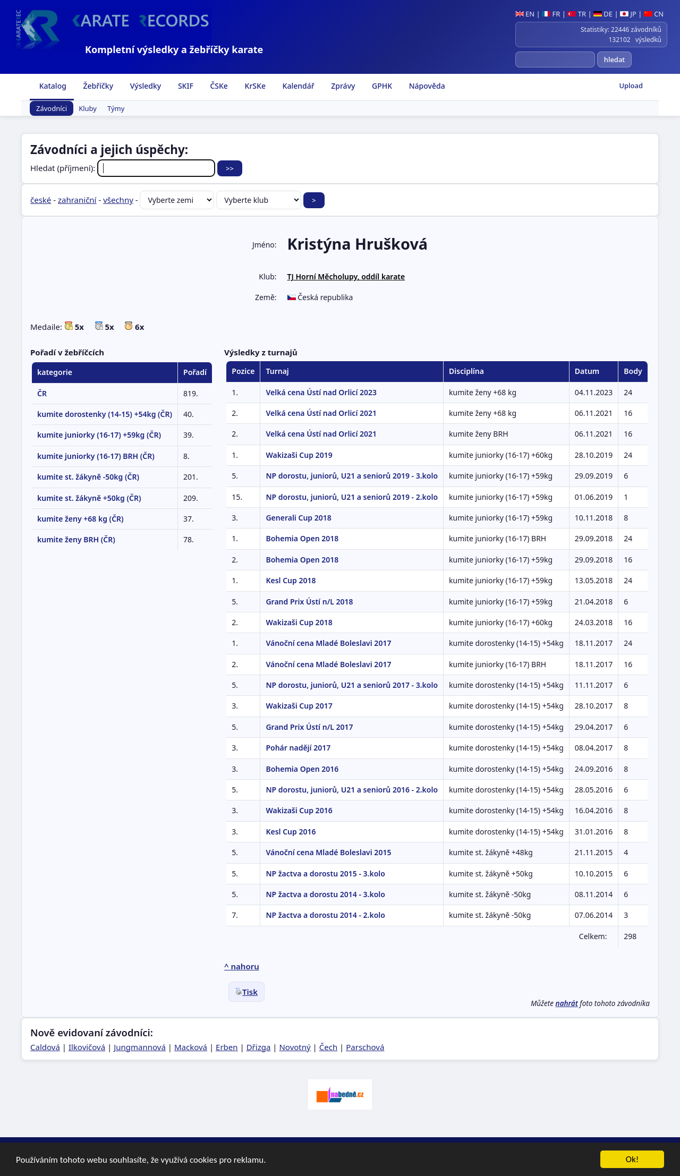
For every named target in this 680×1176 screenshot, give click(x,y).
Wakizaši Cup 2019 (299, 455)
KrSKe (254, 86)
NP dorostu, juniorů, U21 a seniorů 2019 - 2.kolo (352, 497)
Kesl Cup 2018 (291, 580)
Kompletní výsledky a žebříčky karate (174, 49)
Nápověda (426, 86)
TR (576, 14)
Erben (227, 1047)
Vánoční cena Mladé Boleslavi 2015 (328, 852)
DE (603, 14)
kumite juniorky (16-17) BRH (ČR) (96, 456)
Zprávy (342, 86)
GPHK (381, 86)
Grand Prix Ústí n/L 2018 (309, 601)
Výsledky (144, 86)
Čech (328, 1047)
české (40, 199)
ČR (42, 393)
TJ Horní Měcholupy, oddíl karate (346, 276)
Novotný (294, 1047)
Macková (190, 1047)
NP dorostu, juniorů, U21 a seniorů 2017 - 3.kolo (352, 685)
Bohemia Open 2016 (302, 769)
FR (551, 14)
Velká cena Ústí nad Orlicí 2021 (321, 413)
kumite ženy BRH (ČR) (76, 539)
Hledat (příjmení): (123, 168)
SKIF (184, 86)
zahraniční (77, 199)
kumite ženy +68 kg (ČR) (80, 519)
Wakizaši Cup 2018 (299, 622)
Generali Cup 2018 (298, 518)
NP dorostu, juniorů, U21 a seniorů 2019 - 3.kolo (352, 476)
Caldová (45, 1047)
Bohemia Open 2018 (302, 538)
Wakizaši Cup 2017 (299, 706)
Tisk (246, 991)
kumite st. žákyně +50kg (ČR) (89, 498)
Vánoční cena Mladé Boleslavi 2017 (328, 643)
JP (628, 14)
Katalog (51, 86)
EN (525, 14)
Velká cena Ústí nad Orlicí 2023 (321, 392)
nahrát (567, 1003)
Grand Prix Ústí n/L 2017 (309, 727)
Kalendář (297, 86)
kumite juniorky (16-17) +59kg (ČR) (99, 435)
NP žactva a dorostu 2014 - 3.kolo (325, 894)
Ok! (632, 1160)
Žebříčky (97, 86)
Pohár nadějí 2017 (298, 748)
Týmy (115, 108)
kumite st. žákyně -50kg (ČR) (88, 477)
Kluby (88, 108)
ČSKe (218, 86)
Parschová (365, 1047)
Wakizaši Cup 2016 (299, 810)
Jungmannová (140, 1047)
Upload (631, 85)
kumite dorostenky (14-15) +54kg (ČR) (104, 414)
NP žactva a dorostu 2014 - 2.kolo (325, 915)
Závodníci (51, 108)
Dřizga (258, 1047)
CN (654, 14)
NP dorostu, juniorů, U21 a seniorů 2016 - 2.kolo (352, 790)
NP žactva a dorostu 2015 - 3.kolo (325, 873)
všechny (118, 199)
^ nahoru (241, 966)
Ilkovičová (87, 1047)
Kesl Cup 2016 (291, 831)
